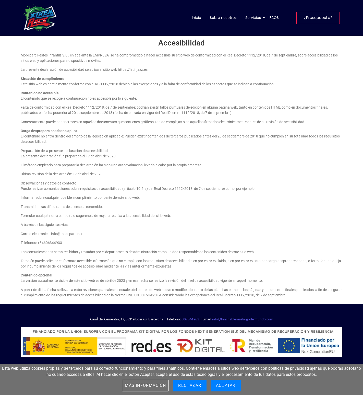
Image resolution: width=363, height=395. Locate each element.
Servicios (254, 17)
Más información (145, 385)
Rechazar (189, 385)
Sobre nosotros (223, 17)
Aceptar (225, 385)
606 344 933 (190, 319)
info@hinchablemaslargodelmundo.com (242, 319)
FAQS (274, 17)
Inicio (196, 17)
